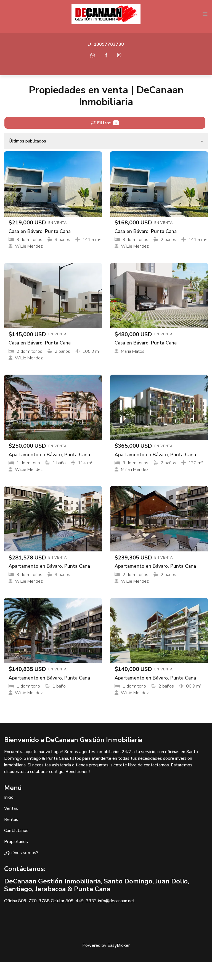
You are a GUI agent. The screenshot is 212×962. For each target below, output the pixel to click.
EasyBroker (118, 945)
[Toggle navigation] (205, 14)
